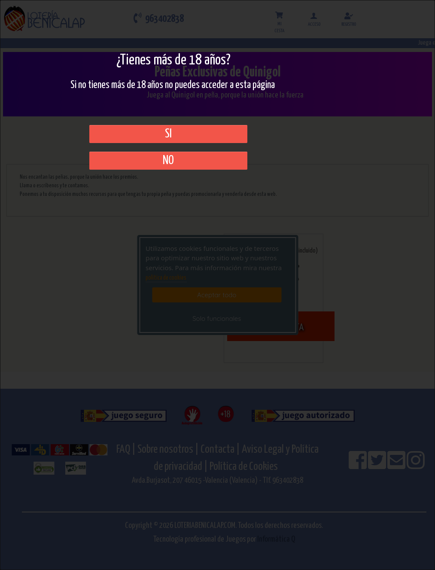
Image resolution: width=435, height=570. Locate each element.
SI (168, 134)
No (168, 161)
